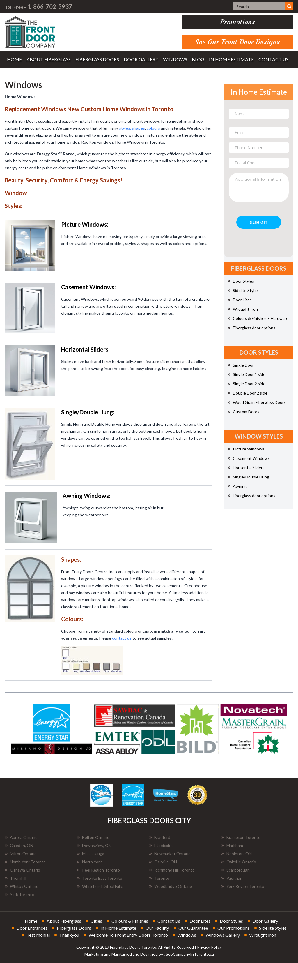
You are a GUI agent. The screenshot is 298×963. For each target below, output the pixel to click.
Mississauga (90, 853)
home (14, 59)
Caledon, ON (19, 845)
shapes (138, 128)
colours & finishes (129, 921)
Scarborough (235, 869)
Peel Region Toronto (98, 869)
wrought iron (262, 935)
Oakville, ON (163, 861)
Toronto (159, 878)
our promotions (233, 928)
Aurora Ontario (21, 837)
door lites (199, 921)
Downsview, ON (94, 845)
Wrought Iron (243, 309)
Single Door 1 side (246, 374)
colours (153, 128)
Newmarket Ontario (170, 853)
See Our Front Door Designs (237, 42)
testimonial (38, 935)
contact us (273, 59)
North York (89, 861)
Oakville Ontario (238, 861)
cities (96, 921)
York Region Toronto (242, 886)
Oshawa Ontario (22, 869)
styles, (125, 128)
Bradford (159, 837)
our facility (157, 928)
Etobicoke (161, 845)
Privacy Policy (209, 947)
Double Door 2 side (247, 392)
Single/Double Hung (248, 476)
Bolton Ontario (93, 837)
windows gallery (222, 935)
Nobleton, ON (236, 853)
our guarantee (193, 928)
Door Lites (240, 299)
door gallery (141, 59)
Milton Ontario (21, 853)
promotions (237, 22)
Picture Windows (246, 448)
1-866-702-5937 (50, 6)
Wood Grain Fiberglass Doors (257, 402)
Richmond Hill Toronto (172, 869)
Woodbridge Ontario (170, 886)
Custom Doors (243, 411)
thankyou (69, 935)
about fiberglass (48, 59)
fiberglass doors (97, 59)
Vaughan (231, 878)
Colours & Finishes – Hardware (258, 318)
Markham (232, 845)
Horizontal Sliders (246, 467)
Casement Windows (249, 458)
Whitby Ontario (21, 886)
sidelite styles (273, 928)
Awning (237, 486)
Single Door (241, 364)
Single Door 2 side (246, 383)
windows (175, 59)
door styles (231, 921)
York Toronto (19, 894)
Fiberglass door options (251, 327)
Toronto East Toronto (99, 878)
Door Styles (241, 281)
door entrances (31, 928)
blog (198, 59)
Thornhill (15, 878)
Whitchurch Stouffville (100, 886)
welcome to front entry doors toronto (128, 935)
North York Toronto (25, 861)
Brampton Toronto (240, 837)
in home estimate (231, 59)
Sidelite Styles (243, 290)
